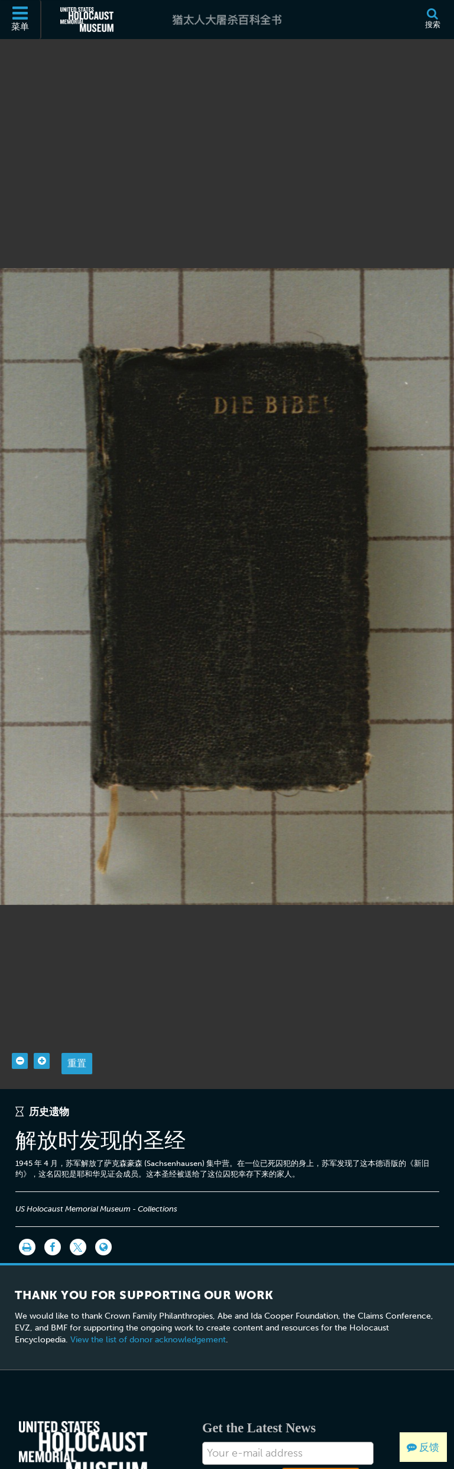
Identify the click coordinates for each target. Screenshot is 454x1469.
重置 (76, 1040)
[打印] (27, 1224)
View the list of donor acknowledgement (148, 1317)
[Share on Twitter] (78, 1224)
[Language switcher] (103, 1224)
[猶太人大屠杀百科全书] (226, 19)
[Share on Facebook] (52, 1224)
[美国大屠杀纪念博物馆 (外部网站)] (87, 19)
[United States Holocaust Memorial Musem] (83, 1428)
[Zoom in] (42, 1038)
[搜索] (432, 19)
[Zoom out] (20, 1038)
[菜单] (20, 19)
